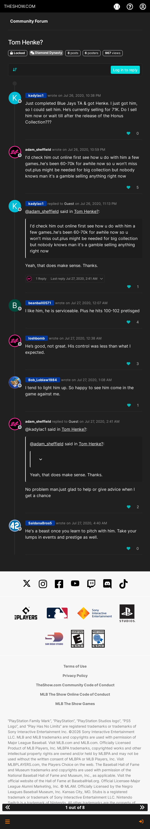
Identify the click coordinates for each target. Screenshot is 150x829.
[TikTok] (123, 584)
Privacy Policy (75, 675)
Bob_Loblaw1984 (42, 380)
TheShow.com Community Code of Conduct (75, 685)
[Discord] (107, 584)
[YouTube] (75, 584)
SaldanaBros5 (40, 523)
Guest (69, 203)
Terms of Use (75, 666)
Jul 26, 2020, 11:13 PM (98, 203)
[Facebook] (59, 584)
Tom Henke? (86, 211)
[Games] (117, 6)
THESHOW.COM (19, 6)
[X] (27, 584)
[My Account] (143, 6)
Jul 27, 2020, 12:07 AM (89, 303)
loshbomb (36, 338)
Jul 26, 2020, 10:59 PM (86, 149)
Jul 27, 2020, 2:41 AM (102, 421)
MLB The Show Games (75, 703)
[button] (7, 822)
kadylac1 (35, 95)
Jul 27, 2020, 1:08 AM (94, 380)
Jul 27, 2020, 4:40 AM (89, 523)
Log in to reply (125, 70)
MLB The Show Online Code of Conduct (75, 694)
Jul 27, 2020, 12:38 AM (83, 338)
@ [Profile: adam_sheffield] (42, 211)
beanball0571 (39, 303)
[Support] (130, 6)
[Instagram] (43, 584)
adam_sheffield (38, 149)
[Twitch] (91, 584)
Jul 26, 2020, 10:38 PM (82, 95)
